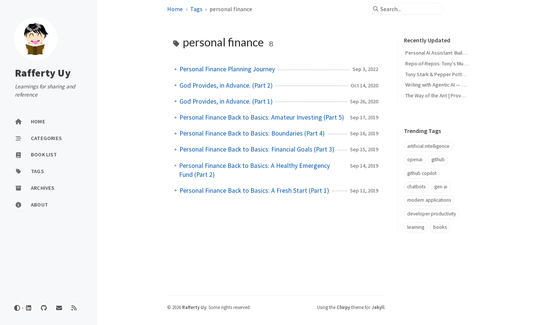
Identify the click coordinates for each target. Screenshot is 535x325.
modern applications (429, 200)
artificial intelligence (428, 146)
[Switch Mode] (17, 308)
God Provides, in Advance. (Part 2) (226, 85)
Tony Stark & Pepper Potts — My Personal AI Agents (463, 74)
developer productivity (431, 214)
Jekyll (378, 307)
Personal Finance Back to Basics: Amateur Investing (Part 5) (261, 117)
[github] (44, 308)
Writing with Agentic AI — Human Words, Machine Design (467, 84)
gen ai (440, 186)
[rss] (74, 308)
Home (175, 9)
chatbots (416, 186)
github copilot (422, 173)
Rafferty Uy (43, 72)
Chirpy (343, 307)
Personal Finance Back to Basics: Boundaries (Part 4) (252, 133)
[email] (59, 308)
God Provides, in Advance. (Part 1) (226, 101)
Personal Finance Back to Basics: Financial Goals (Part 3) (256, 149)
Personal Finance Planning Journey (227, 69)
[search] (409, 8)
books (440, 227)
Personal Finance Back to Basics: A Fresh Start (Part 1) (254, 190)
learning (415, 227)
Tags (197, 9)
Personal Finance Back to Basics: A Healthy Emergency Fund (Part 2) (254, 170)
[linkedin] (28, 308)
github (438, 159)
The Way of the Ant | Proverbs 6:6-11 (445, 95)
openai (414, 159)
